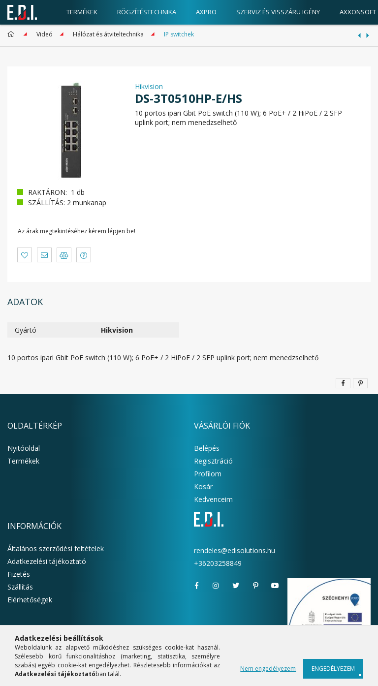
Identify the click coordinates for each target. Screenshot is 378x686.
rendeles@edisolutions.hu (234, 550)
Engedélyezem (333, 668)
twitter (235, 585)
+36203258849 (218, 563)
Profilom (207, 473)
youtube (275, 585)
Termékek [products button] (81, 11)
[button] (24, 255)
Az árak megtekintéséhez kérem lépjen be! (76, 231)
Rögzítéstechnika (146, 11)
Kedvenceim (213, 499)
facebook (196, 585)
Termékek (23, 461)
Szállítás (20, 587)
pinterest (255, 585)
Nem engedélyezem (268, 668)
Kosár (203, 486)
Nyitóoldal (23, 448)
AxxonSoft (358, 11)
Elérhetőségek (29, 599)
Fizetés (18, 574)
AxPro (206, 11)
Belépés (207, 448)
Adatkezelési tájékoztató (46, 561)
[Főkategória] (12, 34)
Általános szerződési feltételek (55, 548)
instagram (216, 585)
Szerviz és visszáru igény (278, 11)
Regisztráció (213, 461)
